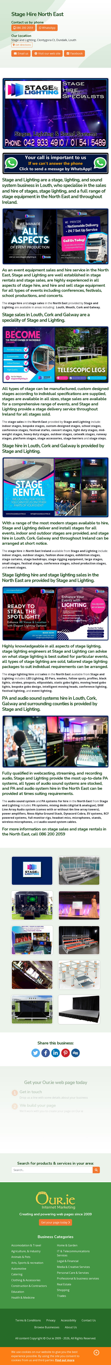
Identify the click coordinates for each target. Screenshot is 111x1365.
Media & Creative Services (73, 1267)
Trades (61, 1296)
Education (17, 1292)
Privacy (50, 1320)
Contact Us (89, 1320)
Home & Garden (67, 1245)
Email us (21, 53)
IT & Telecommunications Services (73, 1253)
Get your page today (55, 1222)
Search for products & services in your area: (55, 1163)
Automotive (18, 1269)
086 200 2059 (23, 28)
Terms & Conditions (28, 1320)
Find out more (64, 1360)
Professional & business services (78, 1278)
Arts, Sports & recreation (27, 1263)
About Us (71, 1327)
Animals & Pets (20, 1257)
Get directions (22, 44)
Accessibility (68, 1320)
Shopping (63, 1290)
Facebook (74, 53)
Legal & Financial (67, 1261)
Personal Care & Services (73, 1273)
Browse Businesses (46, 1327)
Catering (16, 1274)
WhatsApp (47, 28)
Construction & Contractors (29, 1286)
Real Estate (64, 1284)
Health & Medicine (23, 1297)
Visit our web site (47, 53)
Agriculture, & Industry (25, 1251)
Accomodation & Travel (26, 1245)
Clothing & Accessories (25, 1280)
